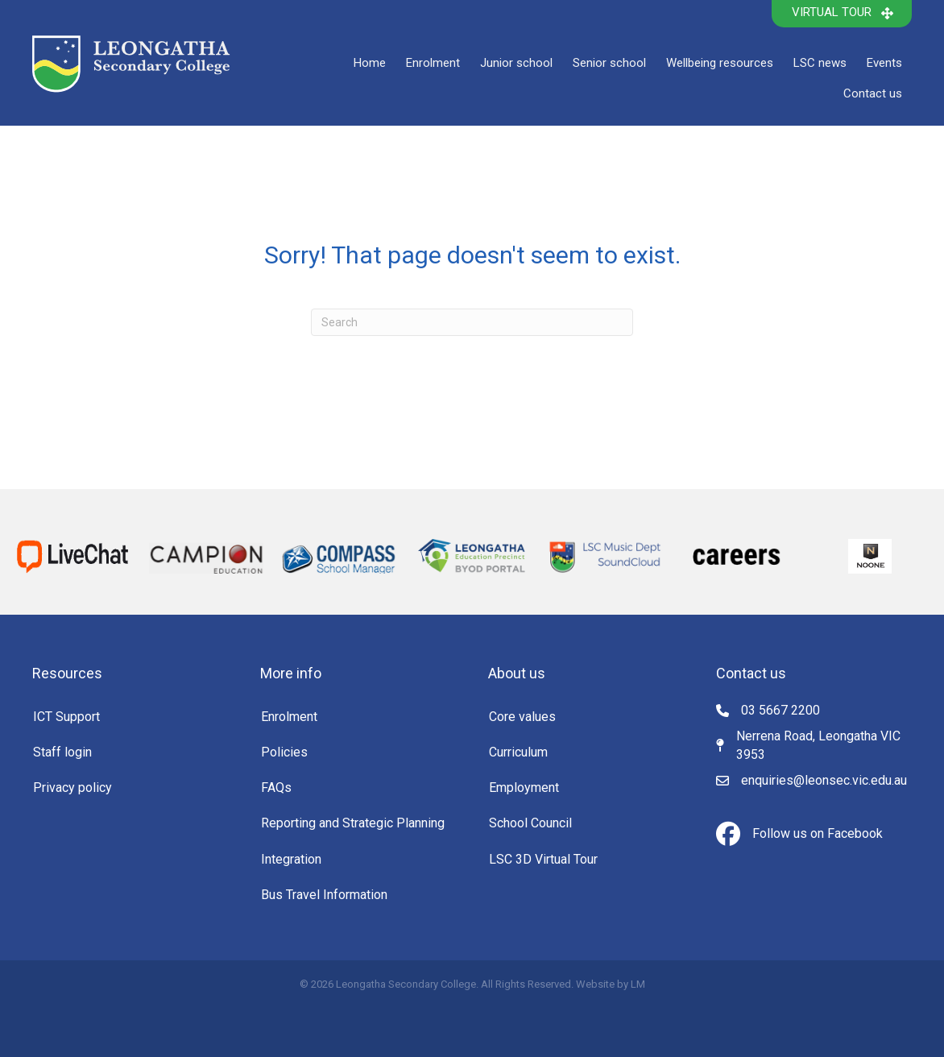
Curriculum (518, 752)
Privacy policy (72, 787)
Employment (524, 787)
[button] (842, 13)
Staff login (62, 752)
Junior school (516, 63)
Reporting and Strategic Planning (353, 823)
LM (638, 984)
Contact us (872, 93)
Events (884, 63)
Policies (284, 752)
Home (370, 63)
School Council (530, 823)
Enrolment (433, 63)
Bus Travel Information (324, 894)
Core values (522, 716)
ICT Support (66, 716)
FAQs (276, 787)
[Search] (472, 322)
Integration (291, 859)
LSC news (820, 63)
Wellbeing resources (719, 63)
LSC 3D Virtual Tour (543, 859)
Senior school (609, 63)
